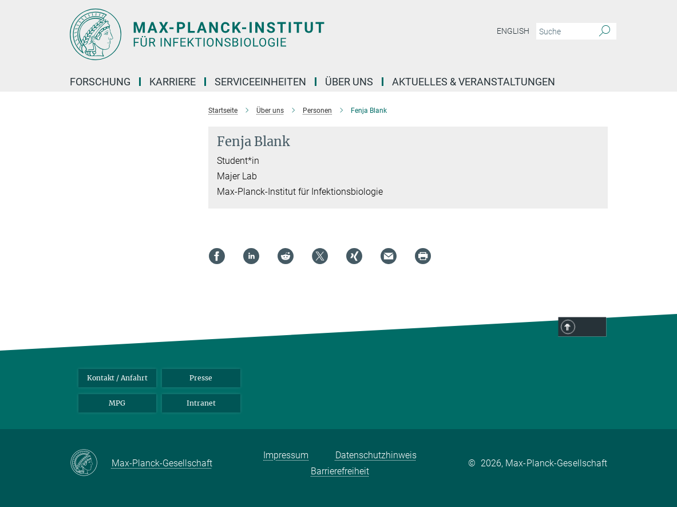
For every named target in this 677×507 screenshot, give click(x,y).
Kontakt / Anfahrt (117, 378)
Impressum (285, 455)
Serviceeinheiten (260, 81)
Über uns (349, 81)
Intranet (201, 403)
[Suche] (604, 31)
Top (592, 327)
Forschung (100, 81)
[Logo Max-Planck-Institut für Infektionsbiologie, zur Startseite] (284, 34)
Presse (200, 378)
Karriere (172, 81)
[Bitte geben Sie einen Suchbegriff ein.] (563, 31)
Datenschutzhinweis (376, 455)
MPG (117, 403)
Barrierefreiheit (340, 471)
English (513, 31)
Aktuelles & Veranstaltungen (473, 81)
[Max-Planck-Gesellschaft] (91, 463)
